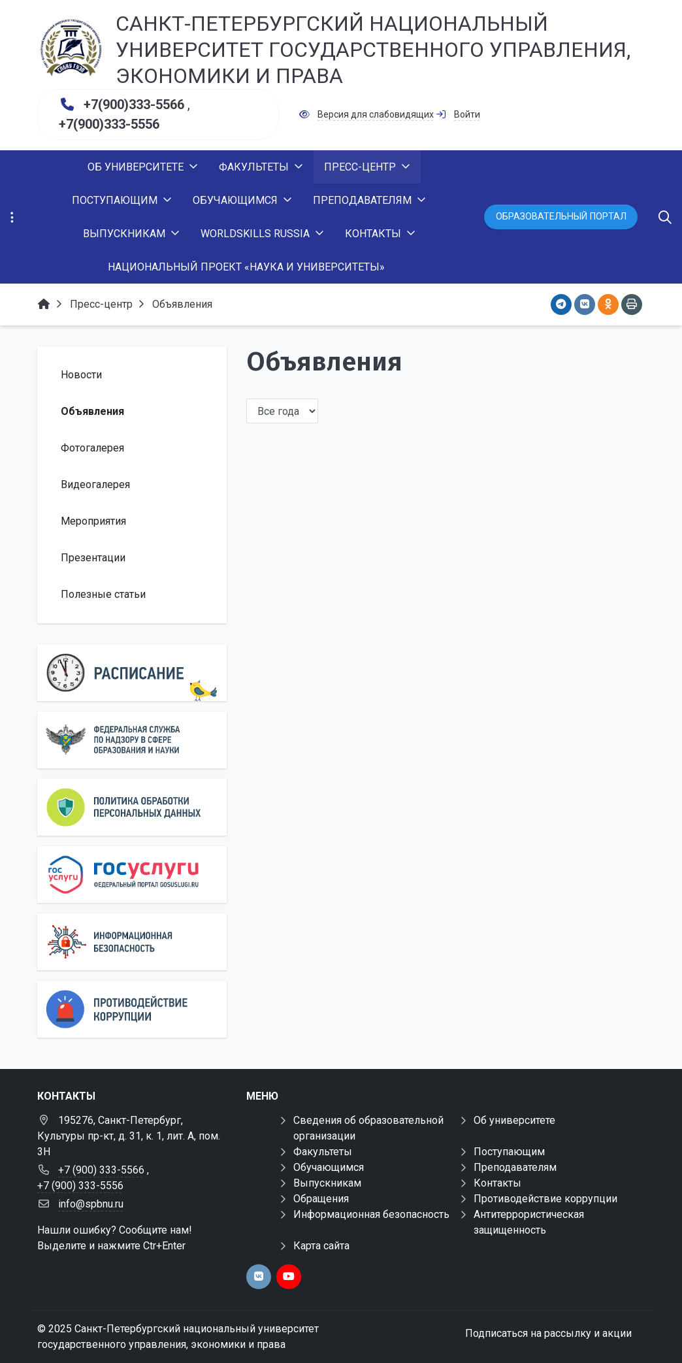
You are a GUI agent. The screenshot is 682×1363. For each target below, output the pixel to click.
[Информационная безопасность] (132, 941)
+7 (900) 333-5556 (80, 1185)
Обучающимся (328, 1167)
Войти (467, 114)
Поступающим (509, 1151)
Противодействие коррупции (545, 1198)
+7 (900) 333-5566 (101, 1170)
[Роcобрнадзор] (132, 740)
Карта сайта (321, 1246)
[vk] (258, 1276)
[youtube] (288, 1276)
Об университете (514, 1120)
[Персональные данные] (132, 807)
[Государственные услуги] (132, 874)
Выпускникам (327, 1183)
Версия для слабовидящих (375, 114)
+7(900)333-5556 (109, 124)
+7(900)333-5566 (134, 104)
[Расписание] (132, 672)
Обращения (321, 1198)
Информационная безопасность (371, 1214)
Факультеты (322, 1151)
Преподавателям (515, 1167)
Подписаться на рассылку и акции (548, 1333)
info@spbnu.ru (90, 1204)
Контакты (497, 1183)
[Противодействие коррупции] (132, 1009)
